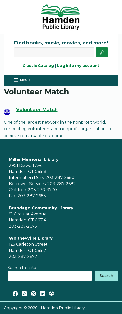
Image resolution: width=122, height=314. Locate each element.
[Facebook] (15, 293)
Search (106, 275)
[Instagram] (24, 293)
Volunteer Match (37, 110)
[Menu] (22, 80)
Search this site (22, 267)
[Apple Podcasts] (51, 293)
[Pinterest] (33, 293)
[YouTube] (42, 293)
